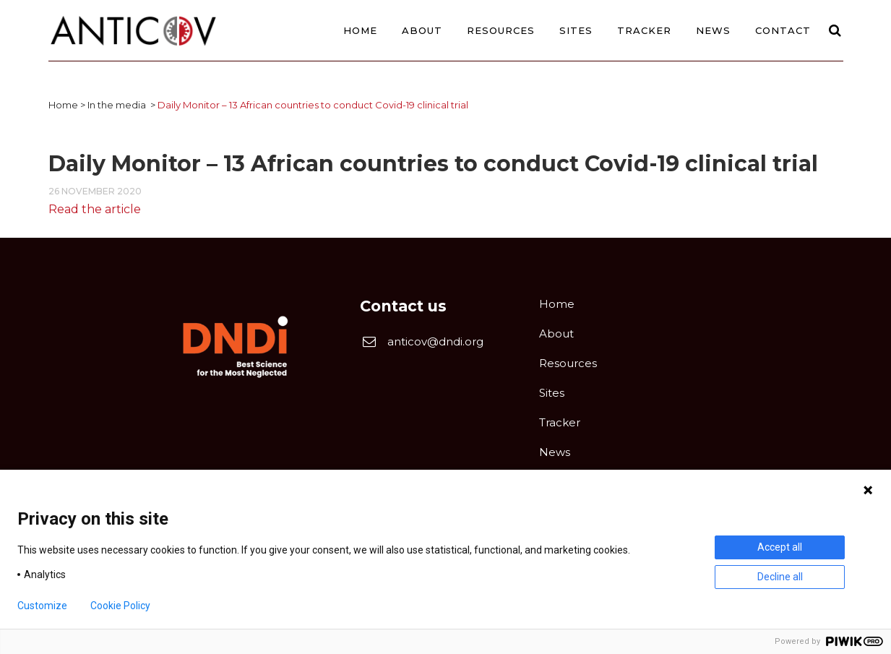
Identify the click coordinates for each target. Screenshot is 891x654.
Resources (568, 363)
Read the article (94, 209)
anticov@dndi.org (435, 341)
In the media (116, 105)
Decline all (780, 576)
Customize (42, 605)
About (556, 333)
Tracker (559, 422)
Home (63, 105)
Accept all (779, 547)
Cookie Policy (120, 605)
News (554, 452)
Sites (551, 393)
